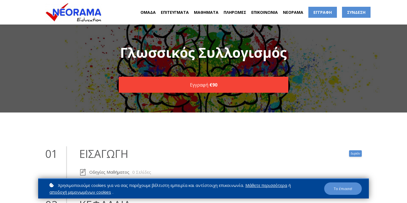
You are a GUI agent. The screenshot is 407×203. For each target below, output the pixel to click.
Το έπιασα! (343, 188)
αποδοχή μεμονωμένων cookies (80, 192)
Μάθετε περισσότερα (266, 185)
